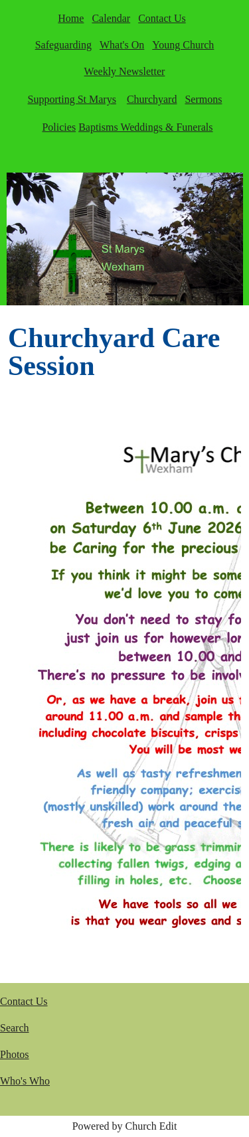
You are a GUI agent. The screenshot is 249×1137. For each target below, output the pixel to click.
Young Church (183, 44)
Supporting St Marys (72, 99)
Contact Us (162, 18)
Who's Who (25, 1081)
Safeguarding (63, 44)
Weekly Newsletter (124, 71)
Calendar (111, 18)
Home (71, 18)
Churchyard (152, 99)
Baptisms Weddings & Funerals (145, 127)
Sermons (203, 99)
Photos (14, 1054)
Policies (59, 127)
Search (14, 1027)
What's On (122, 44)
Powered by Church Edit (124, 1126)
